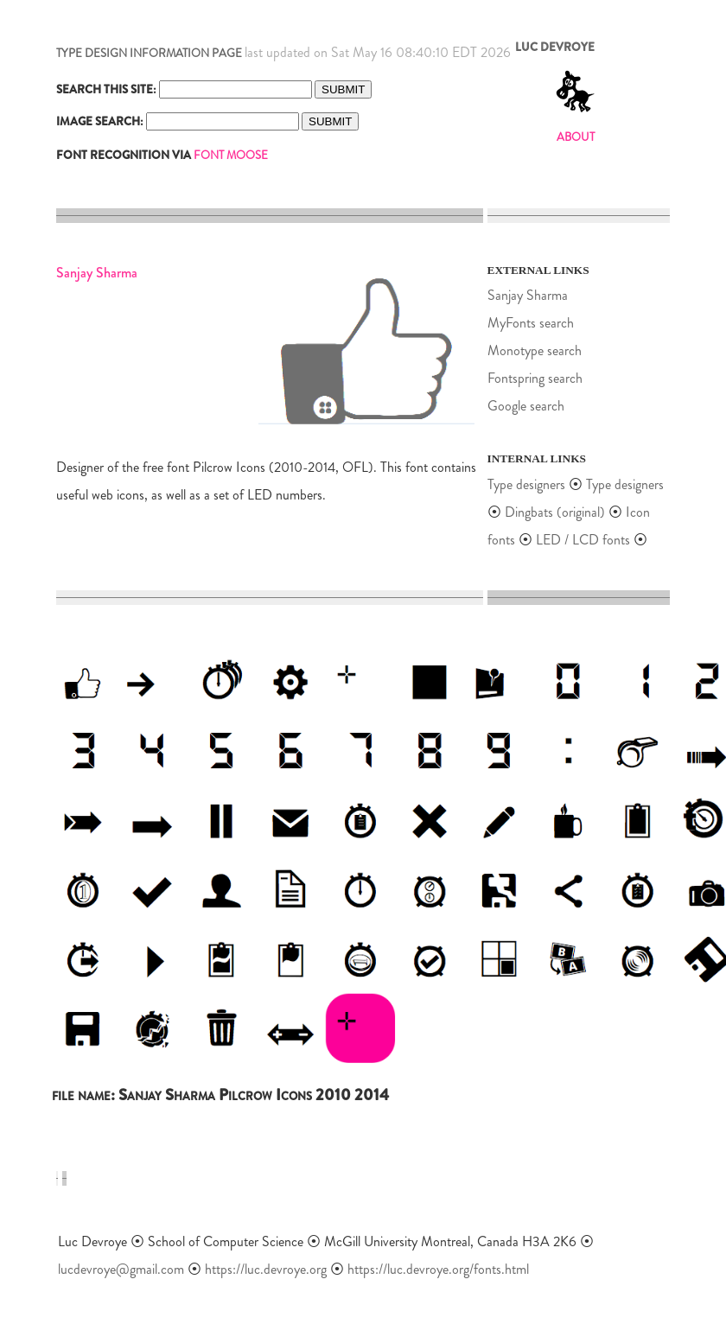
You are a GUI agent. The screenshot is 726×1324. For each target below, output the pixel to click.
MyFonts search (530, 323)
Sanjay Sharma (527, 295)
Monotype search (534, 350)
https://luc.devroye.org (266, 1269)
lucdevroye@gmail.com (121, 1269)
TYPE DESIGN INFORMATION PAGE (149, 53)
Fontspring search (535, 378)
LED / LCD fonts (583, 540)
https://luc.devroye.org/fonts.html (438, 1269)
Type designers (526, 484)
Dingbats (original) (555, 512)
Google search (525, 406)
